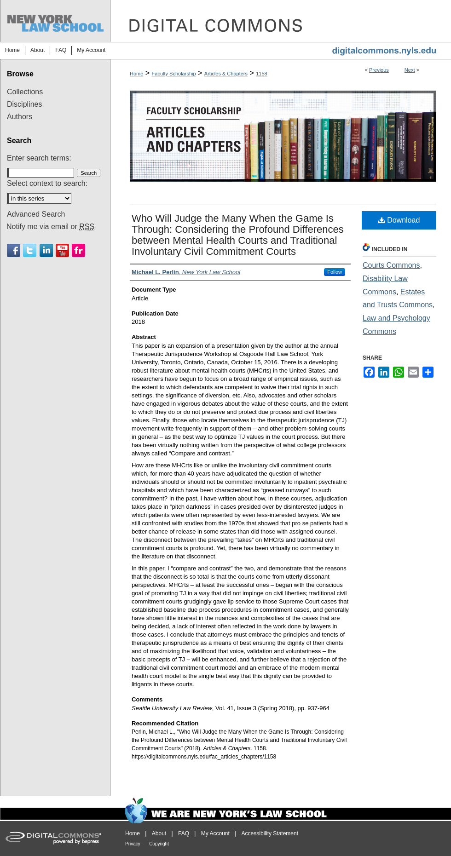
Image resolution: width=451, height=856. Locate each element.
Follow (334, 272)
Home (136, 73)
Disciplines (24, 104)
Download (399, 220)
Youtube (62, 250)
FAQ (183, 833)
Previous (379, 70)
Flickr (78, 250)
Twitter (29, 250)
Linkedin (46, 250)
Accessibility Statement (270, 833)
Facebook (13, 250)
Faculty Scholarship (174, 73)
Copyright (159, 843)
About (159, 833)
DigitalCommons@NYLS (280, 21)
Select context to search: (47, 183)
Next (410, 70)
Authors (19, 117)
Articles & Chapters (226, 73)
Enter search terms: (39, 158)
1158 (261, 73)
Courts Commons (391, 265)
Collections (25, 92)
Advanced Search (36, 214)
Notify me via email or (50, 227)
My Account (215, 833)
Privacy (132, 843)
